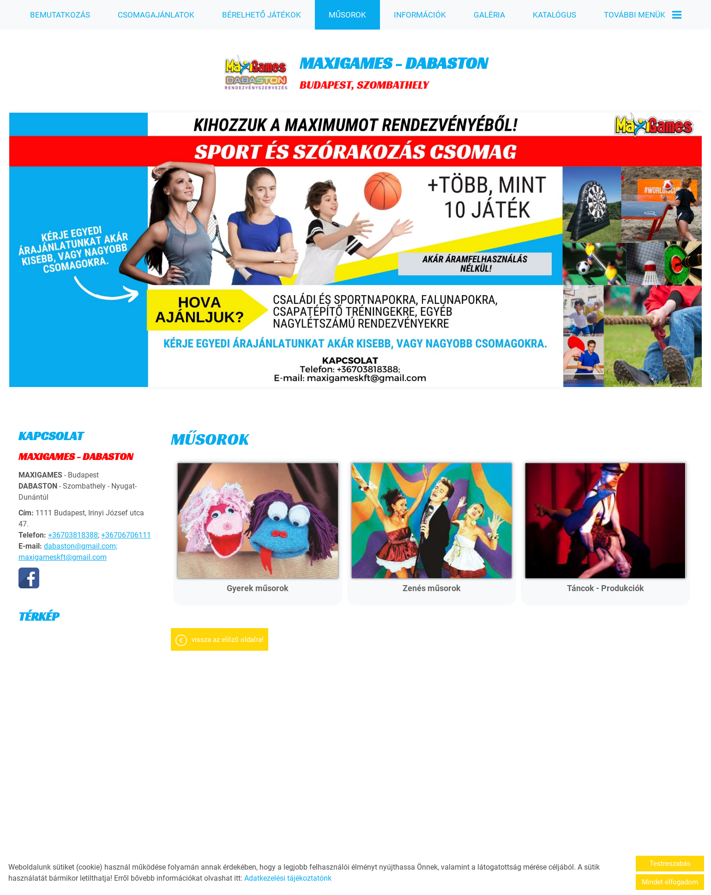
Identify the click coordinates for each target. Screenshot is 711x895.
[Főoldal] (256, 67)
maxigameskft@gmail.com (62, 552)
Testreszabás (670, 863)
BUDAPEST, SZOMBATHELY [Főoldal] (394, 67)
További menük (642, 14)
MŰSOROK (347, 14)
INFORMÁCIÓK (419, 14)
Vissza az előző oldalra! (228, 635)
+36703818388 (73, 530)
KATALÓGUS (554, 14)
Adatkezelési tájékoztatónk (287, 878)
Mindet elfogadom (670, 882)
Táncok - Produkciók (605, 583)
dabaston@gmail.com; (80, 541)
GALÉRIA (489, 14)
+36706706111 (126, 530)
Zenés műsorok (432, 583)
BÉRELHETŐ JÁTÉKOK (261, 14)
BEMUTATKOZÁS (60, 14)
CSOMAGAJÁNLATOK (156, 14)
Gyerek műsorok (258, 583)
